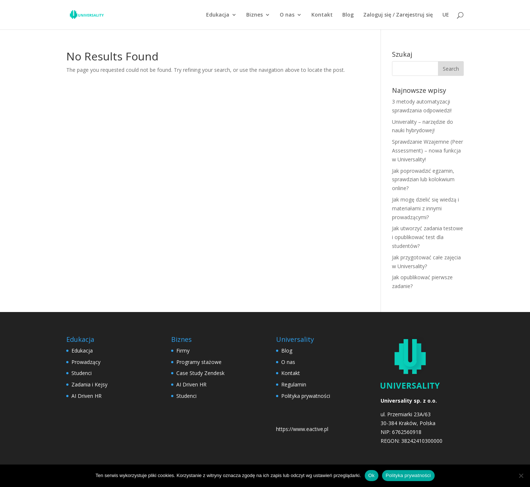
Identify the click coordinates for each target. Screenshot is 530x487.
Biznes (254, 15)
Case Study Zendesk (200, 372)
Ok (371, 475)
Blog (348, 15)
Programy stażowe (199, 361)
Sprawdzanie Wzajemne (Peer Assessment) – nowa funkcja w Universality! (427, 150)
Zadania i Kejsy (89, 384)
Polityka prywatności (305, 395)
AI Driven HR (86, 395)
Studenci (81, 372)
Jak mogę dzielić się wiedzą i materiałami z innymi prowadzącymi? (425, 208)
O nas (287, 15)
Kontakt (322, 15)
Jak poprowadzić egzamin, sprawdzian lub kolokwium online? (423, 179)
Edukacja (217, 15)
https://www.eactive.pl (302, 428)
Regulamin (293, 384)
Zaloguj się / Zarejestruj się (398, 15)
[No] (520, 475)
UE (445, 15)
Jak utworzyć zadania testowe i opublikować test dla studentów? (427, 237)
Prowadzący (85, 361)
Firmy (183, 350)
